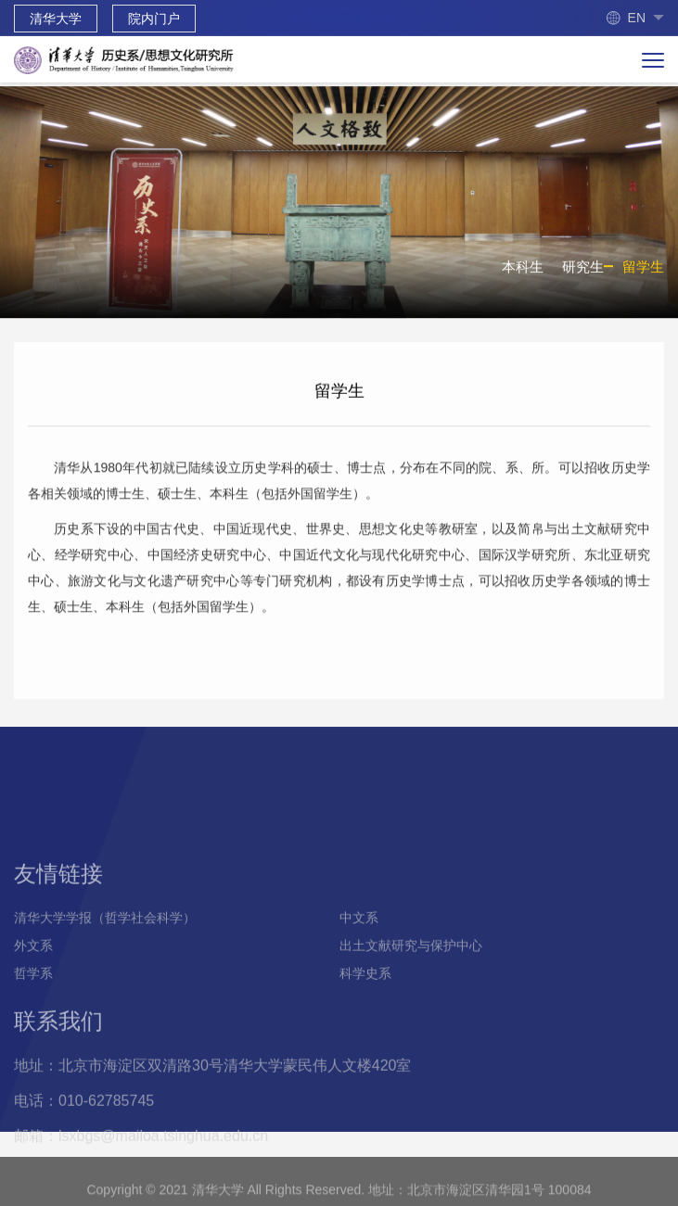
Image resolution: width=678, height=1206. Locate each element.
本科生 (523, 272)
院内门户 (154, 18)
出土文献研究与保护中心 (410, 989)
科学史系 (365, 1016)
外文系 (33, 989)
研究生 (583, 272)
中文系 (358, 961)
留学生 (643, 272)
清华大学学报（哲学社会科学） (105, 961)
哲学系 (33, 1016)
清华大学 (56, 18)
